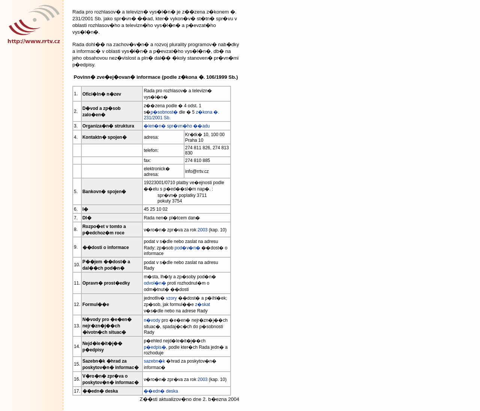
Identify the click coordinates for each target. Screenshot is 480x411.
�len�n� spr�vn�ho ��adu (177, 126)
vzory (171, 298)
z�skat (202, 304)
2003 (203, 229)
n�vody (152, 320)
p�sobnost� (164, 112)
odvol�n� (155, 283)
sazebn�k (154, 361)
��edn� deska (161, 391)
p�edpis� (155, 347)
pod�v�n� (187, 247)
